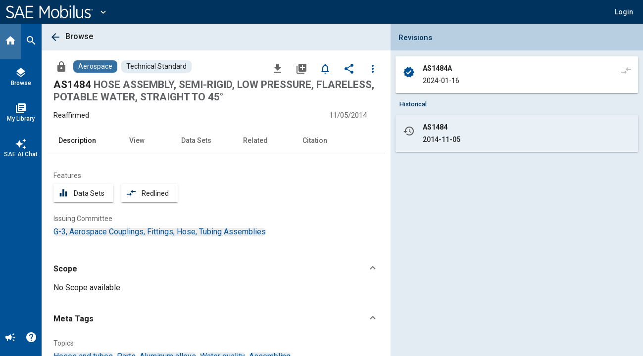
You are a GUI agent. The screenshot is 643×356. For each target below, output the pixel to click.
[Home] (10, 41)
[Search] (31, 41)
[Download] (278, 68)
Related (255, 140)
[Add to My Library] (301, 68)
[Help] (31, 338)
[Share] (349, 68)
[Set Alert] (325, 68)
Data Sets (196, 140)
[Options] (373, 68)
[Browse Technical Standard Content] (156, 66)
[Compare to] (626, 70)
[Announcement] (10, 338)
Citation (314, 140)
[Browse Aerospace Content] (95, 66)
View (137, 140)
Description (77, 140)
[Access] (61, 66)
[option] (159, 231)
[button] (624, 12)
